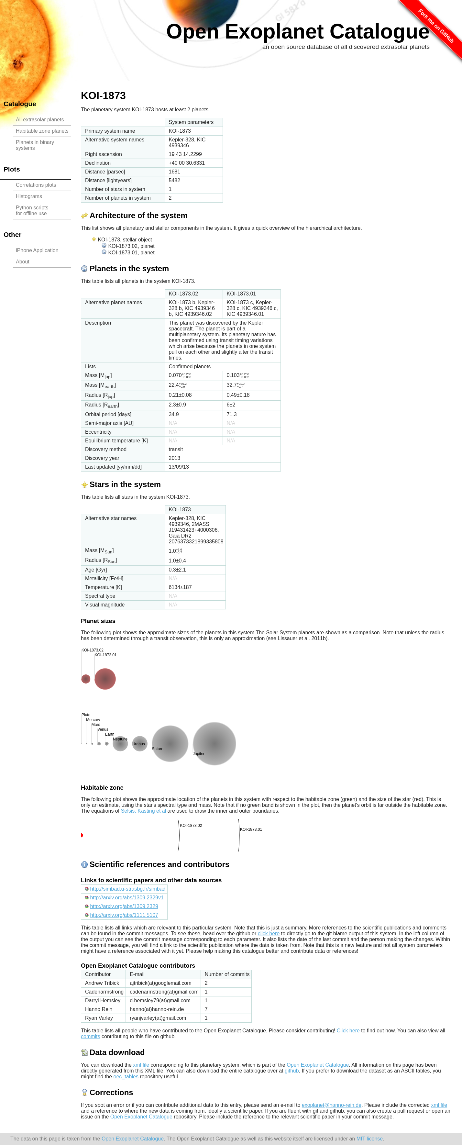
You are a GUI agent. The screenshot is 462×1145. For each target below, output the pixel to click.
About (22, 261)
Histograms (29, 196)
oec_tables (126, 1076)
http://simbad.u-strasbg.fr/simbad (127, 889)
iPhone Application (37, 250)
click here (269, 933)
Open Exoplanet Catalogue (298, 31)
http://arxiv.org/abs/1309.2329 (124, 906)
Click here (348, 1030)
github (292, 1070)
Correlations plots (36, 185)
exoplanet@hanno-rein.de (331, 1105)
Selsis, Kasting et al (143, 811)
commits (90, 1036)
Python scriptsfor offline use (32, 210)
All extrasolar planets (40, 119)
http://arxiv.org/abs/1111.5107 (124, 915)
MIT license (370, 1138)
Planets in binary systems (35, 145)
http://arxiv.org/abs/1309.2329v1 (126, 897)
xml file (141, 1065)
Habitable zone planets (42, 131)
